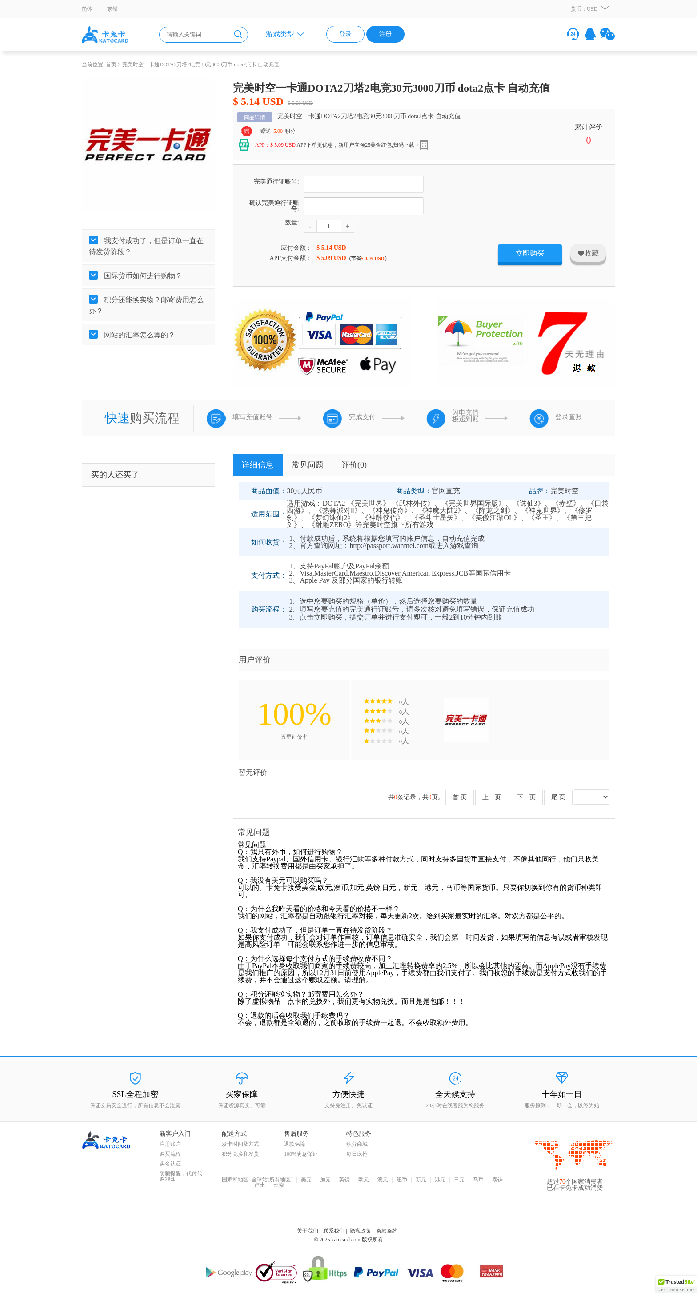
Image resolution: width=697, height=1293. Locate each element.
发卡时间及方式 (240, 1144)
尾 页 (558, 797)
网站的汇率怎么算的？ (138, 335)
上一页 (491, 797)
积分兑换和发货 (240, 1154)
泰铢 (497, 1180)
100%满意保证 (301, 1154)
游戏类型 (280, 34)
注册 (385, 34)
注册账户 (170, 1144)
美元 (306, 1180)
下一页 (526, 797)
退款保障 (294, 1144)
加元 (325, 1180)
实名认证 (170, 1164)
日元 (459, 1180)
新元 (421, 1180)
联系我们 (333, 1231)
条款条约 (386, 1231)
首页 (111, 64)
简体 (87, 9)
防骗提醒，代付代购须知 (181, 1176)
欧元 (363, 1180)
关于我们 (307, 1231)
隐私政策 (360, 1231)
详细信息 (258, 464)
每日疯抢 (357, 1154)
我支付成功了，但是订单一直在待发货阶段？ (146, 246)
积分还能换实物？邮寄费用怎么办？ (146, 305)
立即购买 (530, 253)
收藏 (588, 253)
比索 (278, 1185)
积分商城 (357, 1144)
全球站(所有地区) (272, 1180)
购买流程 (170, 1154)
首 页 (460, 797)
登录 (345, 34)
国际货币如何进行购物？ (142, 276)
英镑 (344, 1180)
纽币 (402, 1180)
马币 (478, 1180)
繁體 (112, 9)
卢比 (259, 1185)
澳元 (382, 1180)
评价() (354, 464)
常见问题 (308, 464)
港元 (440, 1180)
